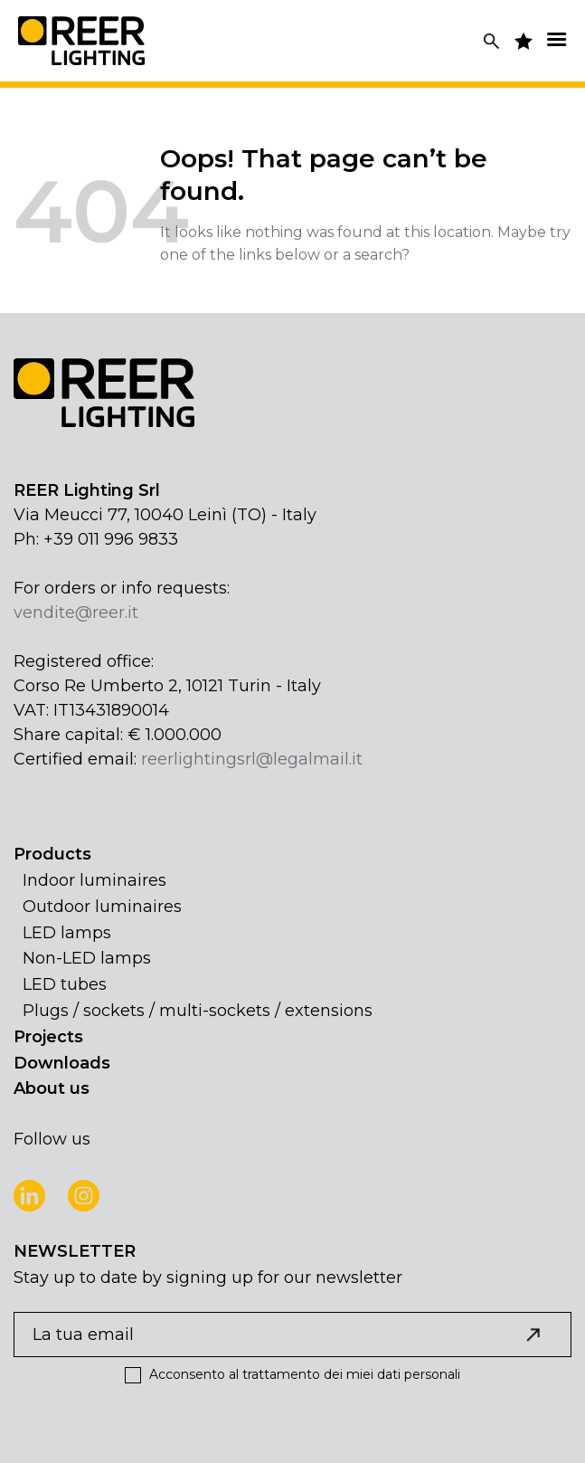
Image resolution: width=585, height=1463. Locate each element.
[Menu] (556, 39)
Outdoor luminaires (102, 907)
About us (52, 1088)
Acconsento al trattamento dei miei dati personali (292, 1374)
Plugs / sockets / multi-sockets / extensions (198, 1011)
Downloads (62, 1063)
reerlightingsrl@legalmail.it (252, 759)
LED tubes (65, 984)
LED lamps (67, 933)
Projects (48, 1037)
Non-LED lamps (87, 958)
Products (52, 854)
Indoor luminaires (94, 880)
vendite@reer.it (76, 612)
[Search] (491, 41)
